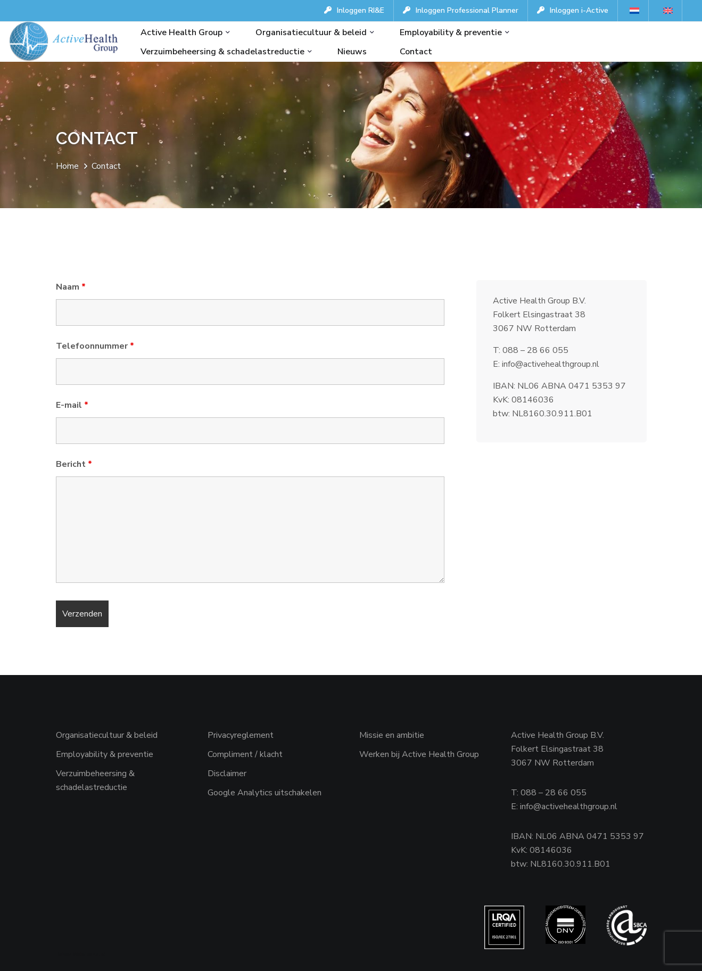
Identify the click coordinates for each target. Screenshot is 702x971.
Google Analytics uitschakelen (264, 793)
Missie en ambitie (391, 735)
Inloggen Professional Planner (460, 10)
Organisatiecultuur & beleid (311, 32)
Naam (71, 287)
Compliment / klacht (245, 754)
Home (67, 166)
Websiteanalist (89, 954)
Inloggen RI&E (354, 10)
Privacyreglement (241, 735)
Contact (416, 51)
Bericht (74, 464)
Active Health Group (181, 32)
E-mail (72, 405)
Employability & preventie (451, 32)
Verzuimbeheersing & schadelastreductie (222, 51)
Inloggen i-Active (572, 10)
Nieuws (352, 51)
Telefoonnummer (95, 346)
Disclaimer (227, 773)
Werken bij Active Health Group (419, 754)
